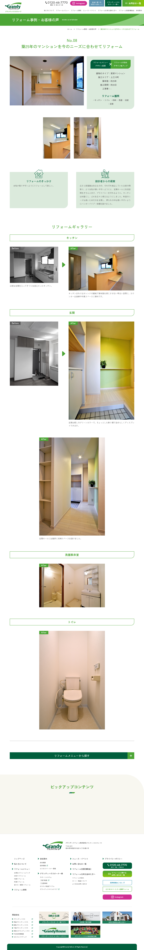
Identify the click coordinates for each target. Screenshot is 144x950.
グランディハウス (23, 919)
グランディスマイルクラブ (49, 889)
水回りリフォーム (20, 876)
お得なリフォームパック (22, 873)
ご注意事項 (43, 883)
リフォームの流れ (78, 878)
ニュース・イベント (89, 10)
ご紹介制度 (44, 880)
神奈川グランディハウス (23, 931)
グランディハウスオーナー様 (51, 873)
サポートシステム (46, 877)
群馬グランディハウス (23, 925)
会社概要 (43, 863)
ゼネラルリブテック (23, 937)
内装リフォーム (19, 879)
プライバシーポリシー (113, 858)
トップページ (19, 858)
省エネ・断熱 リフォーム (22, 885)
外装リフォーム (19, 882)
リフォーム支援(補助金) (126, 10)
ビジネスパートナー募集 (48, 869)
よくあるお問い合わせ (79, 884)
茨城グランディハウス (23, 922)
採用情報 (44, 866)
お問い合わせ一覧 (79, 864)
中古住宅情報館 (23, 934)
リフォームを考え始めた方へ (83, 874)
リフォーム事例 (76, 10)
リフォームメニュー (22, 869)
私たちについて (49, 10)
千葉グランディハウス (23, 928)
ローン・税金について (79, 881)
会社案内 (43, 858)
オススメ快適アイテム (47, 886)
